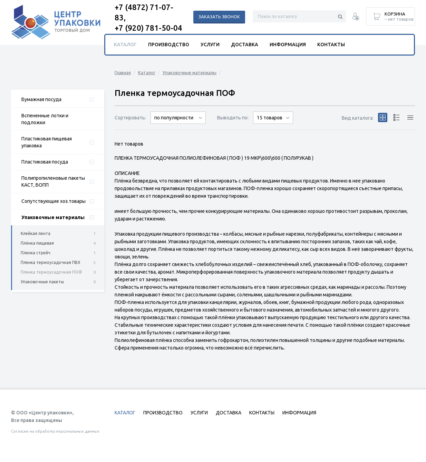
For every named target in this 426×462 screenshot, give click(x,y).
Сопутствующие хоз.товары (53, 201)
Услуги (210, 44)
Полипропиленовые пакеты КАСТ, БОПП (53, 181)
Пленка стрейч (35, 252)
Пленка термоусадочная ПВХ (50, 262)
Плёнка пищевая (37, 243)
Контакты (331, 44)
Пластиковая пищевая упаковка (46, 142)
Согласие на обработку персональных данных (55, 431)
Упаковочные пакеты (42, 281)
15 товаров (269, 117)
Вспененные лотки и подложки (44, 119)
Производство (168, 44)
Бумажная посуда (41, 99)
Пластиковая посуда (44, 162)
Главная (123, 72)
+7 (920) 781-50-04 (148, 27)
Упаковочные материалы (53, 217)
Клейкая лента (35, 233)
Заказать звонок (219, 16)
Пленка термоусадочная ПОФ (51, 272)
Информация (288, 44)
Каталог (146, 72)
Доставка (244, 44)
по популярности (173, 117)
